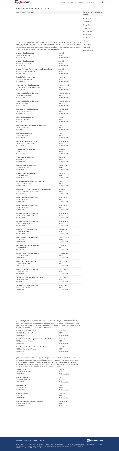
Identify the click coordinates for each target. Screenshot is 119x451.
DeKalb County (87, 21)
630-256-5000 (20, 57)
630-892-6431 (20, 73)
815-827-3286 (20, 201)
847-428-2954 (20, 161)
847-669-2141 (20, 177)
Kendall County (87, 28)
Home (18, 12)
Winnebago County (88, 50)
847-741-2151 (20, 265)
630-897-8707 (20, 217)
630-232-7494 (20, 398)
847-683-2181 (20, 406)
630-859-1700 (20, 65)
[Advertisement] (48, 28)
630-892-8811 (20, 374)
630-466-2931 (20, 281)
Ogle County (86, 47)
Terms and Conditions (38, 440)
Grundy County (87, 44)
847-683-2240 (20, 169)
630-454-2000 (20, 382)
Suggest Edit (64, 57)
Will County (86, 41)
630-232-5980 (20, 193)
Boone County (87, 34)
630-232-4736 (20, 153)
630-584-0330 (20, 89)
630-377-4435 (20, 249)
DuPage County (87, 25)
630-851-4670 (20, 351)
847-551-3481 (20, 97)
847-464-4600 (20, 241)
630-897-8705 (20, 233)
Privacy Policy (27, 440)
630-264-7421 (20, 145)
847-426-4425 (20, 257)
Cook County (86, 38)
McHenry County (87, 31)
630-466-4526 (20, 273)
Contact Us (19, 440)
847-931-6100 (20, 390)
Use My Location (88, 18)
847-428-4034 (20, 113)
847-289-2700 (20, 137)
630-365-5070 (20, 121)
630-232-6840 (20, 343)
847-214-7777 (20, 129)
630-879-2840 (20, 81)
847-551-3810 (20, 289)
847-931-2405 (20, 185)
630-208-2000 (20, 335)
